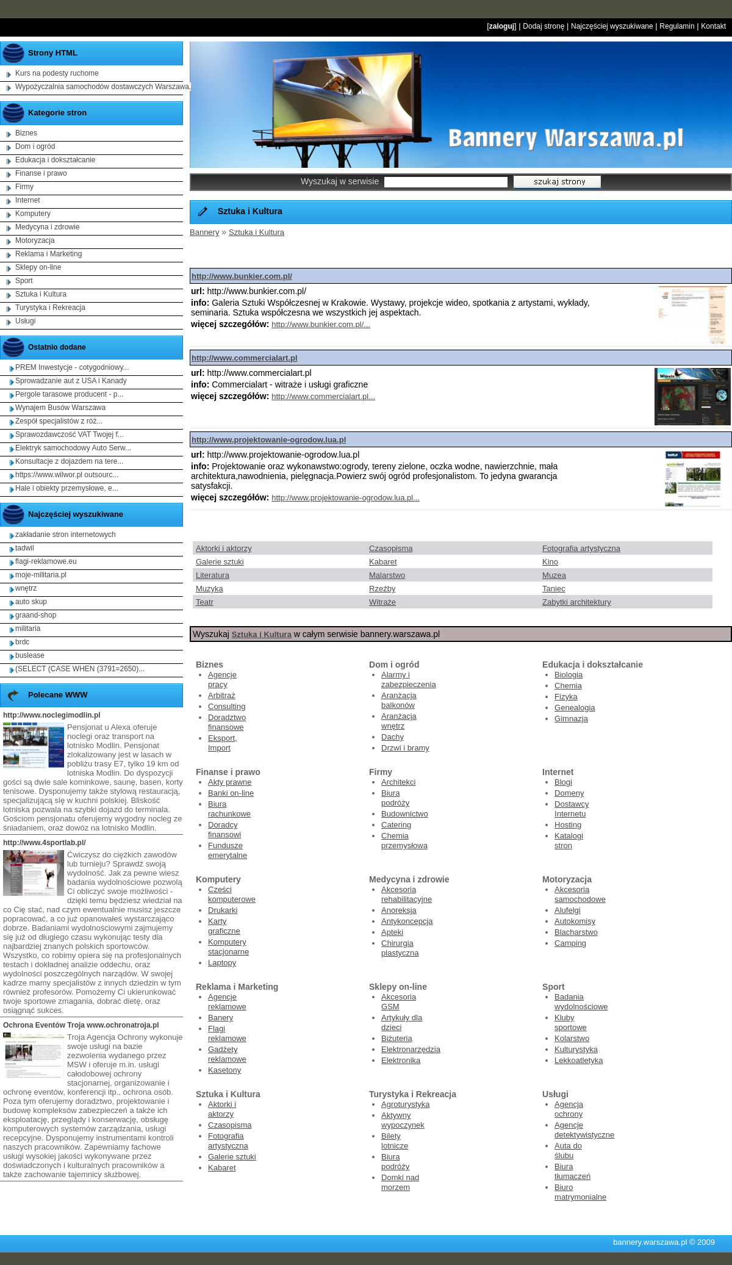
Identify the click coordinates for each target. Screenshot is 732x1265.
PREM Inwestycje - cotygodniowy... (72, 367)
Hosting (567, 824)
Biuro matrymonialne (580, 1192)
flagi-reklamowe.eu (46, 561)
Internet (27, 200)
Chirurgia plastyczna (399, 948)
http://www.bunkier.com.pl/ (242, 276)
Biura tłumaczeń (572, 1171)
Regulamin (676, 26)
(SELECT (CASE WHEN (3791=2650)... (80, 669)
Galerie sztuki (220, 561)
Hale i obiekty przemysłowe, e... (66, 488)
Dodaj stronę (543, 26)
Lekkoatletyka (578, 1060)
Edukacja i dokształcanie (55, 160)
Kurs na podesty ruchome (57, 73)
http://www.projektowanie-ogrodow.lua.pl (269, 439)
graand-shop (35, 615)
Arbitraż (221, 695)
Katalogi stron (568, 840)
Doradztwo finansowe (227, 722)
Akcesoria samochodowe (580, 894)
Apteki (392, 932)
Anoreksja (399, 910)
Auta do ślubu (568, 1150)
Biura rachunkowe (229, 808)
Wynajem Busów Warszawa (60, 407)
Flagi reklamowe (227, 1033)
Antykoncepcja (407, 921)
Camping (570, 943)
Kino (550, 561)
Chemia (568, 685)
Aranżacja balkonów (399, 700)
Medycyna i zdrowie (47, 227)
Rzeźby (382, 588)
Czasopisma (391, 548)
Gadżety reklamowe (227, 1054)
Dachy (392, 736)
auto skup (31, 601)
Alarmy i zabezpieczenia (408, 679)
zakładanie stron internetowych (65, 534)
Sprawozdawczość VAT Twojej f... (69, 434)
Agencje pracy (222, 679)
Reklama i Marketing (48, 254)
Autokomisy (574, 921)
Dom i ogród (35, 146)
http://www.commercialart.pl (245, 357)
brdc (22, 642)
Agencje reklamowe (227, 1001)
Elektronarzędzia (410, 1049)
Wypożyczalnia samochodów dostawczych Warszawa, (103, 86)
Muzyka (209, 588)
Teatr (205, 602)
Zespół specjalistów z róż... (58, 421)
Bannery (204, 232)
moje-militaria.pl (40, 575)
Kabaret (383, 561)
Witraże (382, 602)
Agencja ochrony (568, 1109)
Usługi (25, 321)
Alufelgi (567, 910)
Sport (24, 280)
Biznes (26, 133)
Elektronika (400, 1060)
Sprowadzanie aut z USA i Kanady (71, 381)
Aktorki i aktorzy (224, 548)
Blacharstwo (576, 932)
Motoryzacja (35, 240)
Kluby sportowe (570, 1022)
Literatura (212, 575)
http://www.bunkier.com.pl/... (320, 324)
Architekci (398, 782)
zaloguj (501, 26)
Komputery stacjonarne (228, 946)
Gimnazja (571, 718)
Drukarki (222, 910)
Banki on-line (231, 793)
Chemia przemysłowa (404, 840)
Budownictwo (404, 813)
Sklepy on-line (38, 267)
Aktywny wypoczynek (403, 1120)
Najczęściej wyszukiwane (612, 26)
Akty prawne (230, 782)
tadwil (24, 548)
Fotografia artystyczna (581, 548)
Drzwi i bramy (405, 747)
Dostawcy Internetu (571, 808)
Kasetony (224, 1070)
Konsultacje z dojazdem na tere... (69, 461)
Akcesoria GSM (398, 1001)
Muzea (554, 575)
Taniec (553, 588)
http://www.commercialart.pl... (323, 396)
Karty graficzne (224, 926)
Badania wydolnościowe (581, 1001)
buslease (30, 655)
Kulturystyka (576, 1049)
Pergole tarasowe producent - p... (69, 394)
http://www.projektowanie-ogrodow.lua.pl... (345, 497)
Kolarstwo (571, 1038)
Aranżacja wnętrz (399, 721)
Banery (220, 1017)
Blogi (563, 782)
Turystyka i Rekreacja (50, 307)
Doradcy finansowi (224, 829)
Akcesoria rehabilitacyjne (406, 894)
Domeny (569, 793)
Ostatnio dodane (57, 347)
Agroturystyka (405, 1104)
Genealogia (574, 707)
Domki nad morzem (400, 1182)
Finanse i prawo (41, 173)
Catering (396, 824)
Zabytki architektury (576, 602)
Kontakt (713, 26)
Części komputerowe (232, 894)
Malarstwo (387, 575)
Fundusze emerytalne (227, 850)
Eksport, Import (222, 742)
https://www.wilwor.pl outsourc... (66, 474)
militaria (27, 628)
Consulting (226, 706)
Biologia (568, 674)
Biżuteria (396, 1038)
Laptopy (222, 962)
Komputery (33, 213)
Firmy (24, 186)
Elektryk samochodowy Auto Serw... (73, 448)
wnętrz (26, 588)
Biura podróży (395, 797)
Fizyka (566, 696)
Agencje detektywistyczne (584, 1129)
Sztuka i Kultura (256, 232)
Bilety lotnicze (394, 1140)
